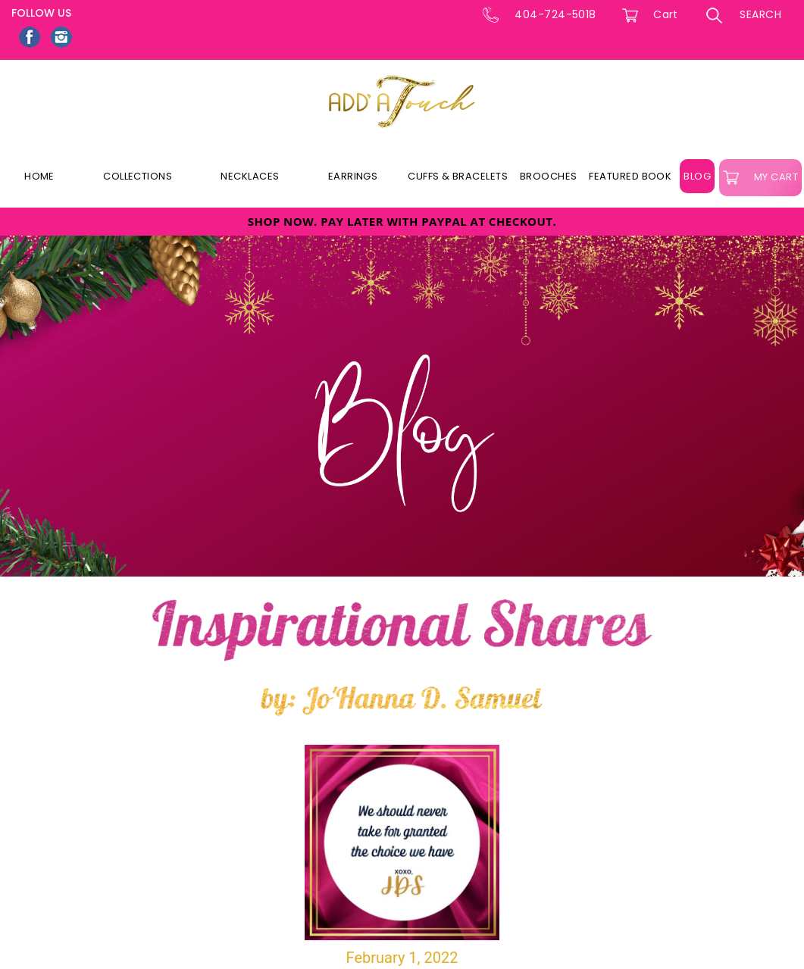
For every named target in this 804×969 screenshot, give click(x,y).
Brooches (548, 176)
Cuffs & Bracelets (458, 176)
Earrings (353, 176)
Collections (137, 176)
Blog (697, 176)
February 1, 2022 (402, 856)
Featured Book (630, 176)
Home (39, 176)
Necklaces (250, 176)
